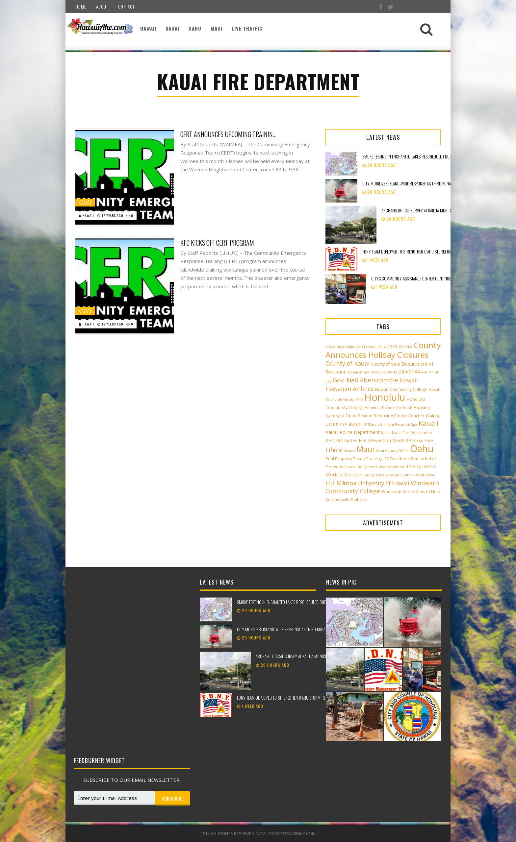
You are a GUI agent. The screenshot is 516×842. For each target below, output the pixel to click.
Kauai (172, 28)
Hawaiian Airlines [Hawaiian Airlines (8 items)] (349, 389)
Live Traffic (247, 28)
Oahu (195, 28)
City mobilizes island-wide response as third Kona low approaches (421, 183)
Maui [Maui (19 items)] (365, 449)
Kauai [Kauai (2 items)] (386, 432)
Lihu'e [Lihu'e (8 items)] (333, 450)
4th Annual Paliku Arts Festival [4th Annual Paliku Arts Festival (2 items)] (350, 347)
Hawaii (148, 28)
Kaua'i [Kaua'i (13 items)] (429, 423)
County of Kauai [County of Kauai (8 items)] (347, 363)
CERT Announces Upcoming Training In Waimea (229, 134)
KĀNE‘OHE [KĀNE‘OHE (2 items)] (425, 441)
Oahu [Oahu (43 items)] (421, 448)
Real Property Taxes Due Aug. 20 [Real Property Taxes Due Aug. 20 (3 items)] (357, 459)
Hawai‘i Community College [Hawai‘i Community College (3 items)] (401, 389)
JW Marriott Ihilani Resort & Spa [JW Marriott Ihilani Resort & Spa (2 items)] (390, 424)
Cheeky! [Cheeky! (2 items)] (406, 347)
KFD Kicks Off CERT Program (217, 242)
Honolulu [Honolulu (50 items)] (384, 397)
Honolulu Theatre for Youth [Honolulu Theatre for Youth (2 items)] (388, 407)
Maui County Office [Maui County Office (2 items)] (392, 450)
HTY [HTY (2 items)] (336, 424)
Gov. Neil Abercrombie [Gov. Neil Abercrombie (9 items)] (365, 380)
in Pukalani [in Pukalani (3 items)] (350, 424)
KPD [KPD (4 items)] (410, 440)
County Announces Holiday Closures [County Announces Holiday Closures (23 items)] (383, 350)
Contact (126, 6)
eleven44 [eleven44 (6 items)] (410, 371)
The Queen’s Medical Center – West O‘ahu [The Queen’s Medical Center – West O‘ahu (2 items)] (399, 475)
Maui (216, 28)
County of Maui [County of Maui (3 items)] (385, 364)
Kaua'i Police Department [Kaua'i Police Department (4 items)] (352, 432)
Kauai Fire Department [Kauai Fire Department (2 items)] (412, 432)
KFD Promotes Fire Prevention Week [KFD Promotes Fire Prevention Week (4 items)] (364, 440)
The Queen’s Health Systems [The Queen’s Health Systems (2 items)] (380, 467)
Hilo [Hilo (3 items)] (359, 399)
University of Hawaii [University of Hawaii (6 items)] (383, 483)
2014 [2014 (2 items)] (382, 347)
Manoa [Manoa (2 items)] (349, 450)
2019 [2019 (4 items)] (392, 346)
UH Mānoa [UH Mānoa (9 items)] (341, 483)
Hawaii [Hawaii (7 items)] (409, 380)
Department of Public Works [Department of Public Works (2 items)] (372, 372)
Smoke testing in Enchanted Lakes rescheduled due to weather (416, 156)
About (102, 6)
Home (81, 6)
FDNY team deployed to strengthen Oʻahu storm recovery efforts (420, 251)
